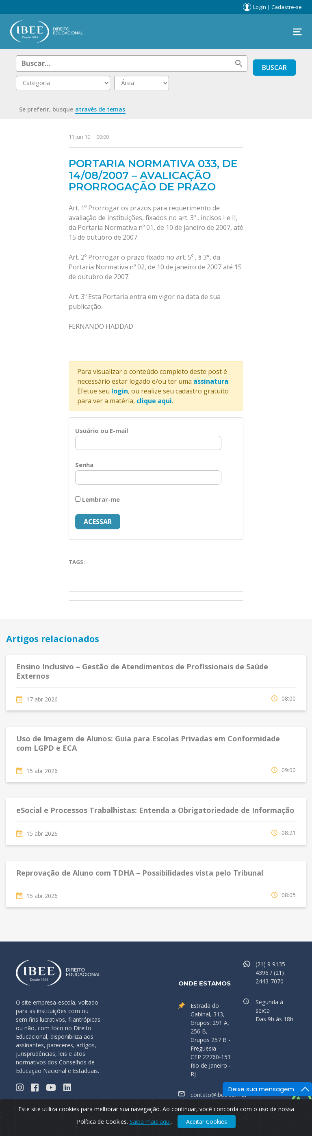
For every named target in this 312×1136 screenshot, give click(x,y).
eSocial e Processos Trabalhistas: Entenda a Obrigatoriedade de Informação (155, 810)
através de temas (100, 109)
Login (259, 7)
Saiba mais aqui (150, 1121)
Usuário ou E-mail (101, 430)
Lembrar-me (97, 499)
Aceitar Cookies (206, 1121)
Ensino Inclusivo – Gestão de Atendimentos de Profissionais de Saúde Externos (142, 671)
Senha (84, 465)
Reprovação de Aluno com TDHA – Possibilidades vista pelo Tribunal (139, 873)
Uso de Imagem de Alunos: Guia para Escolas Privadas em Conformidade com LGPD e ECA (148, 743)
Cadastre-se (286, 7)
